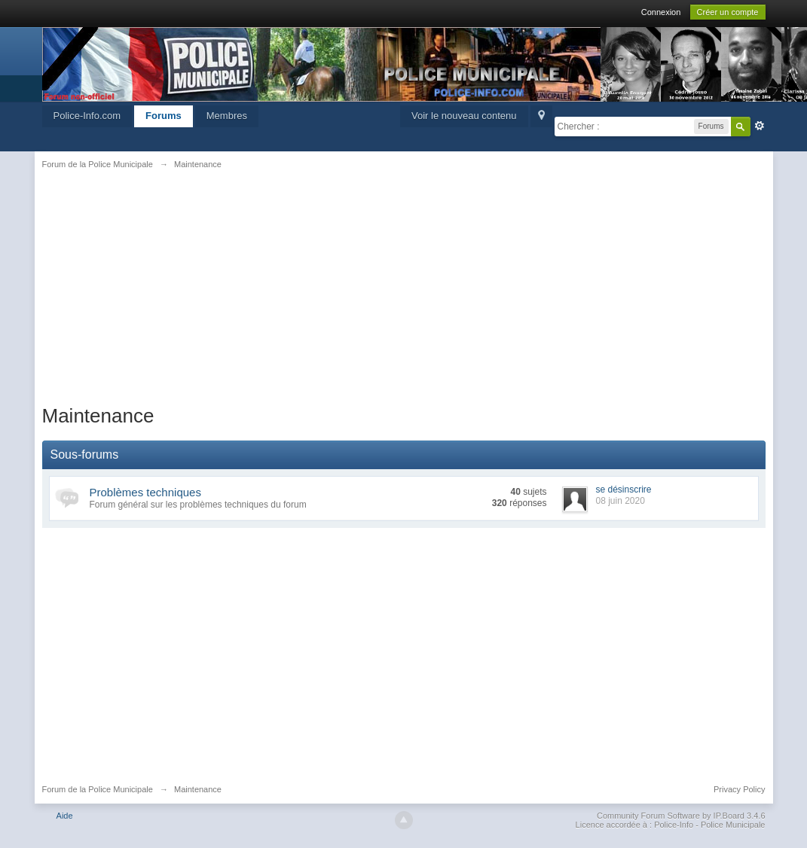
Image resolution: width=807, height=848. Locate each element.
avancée (760, 126)
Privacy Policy (739, 789)
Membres (226, 115)
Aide (65, 815)
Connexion (661, 12)
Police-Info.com (87, 115)
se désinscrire (624, 489)
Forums (163, 115)
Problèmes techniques (145, 492)
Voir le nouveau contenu (464, 115)
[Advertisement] (403, 295)
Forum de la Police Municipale (97, 789)
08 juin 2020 (620, 501)
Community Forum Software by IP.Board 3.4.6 (681, 815)
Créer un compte (728, 12)
